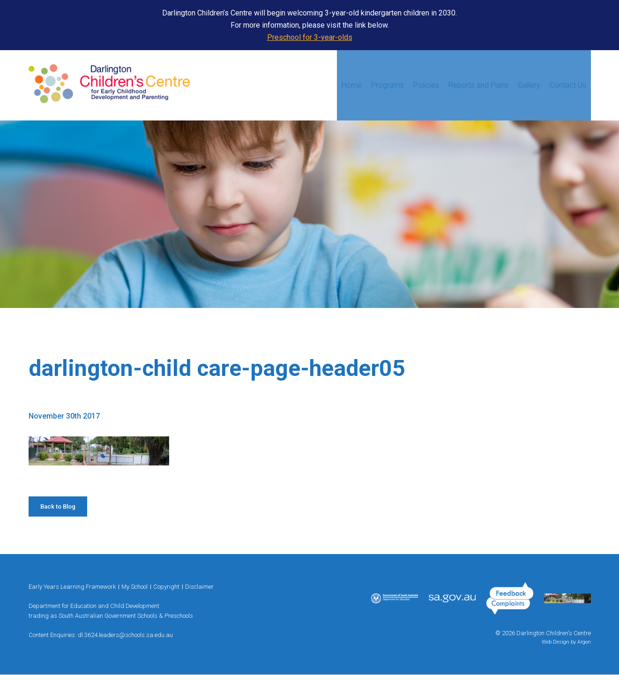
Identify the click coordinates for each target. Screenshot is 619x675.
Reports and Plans (478, 85)
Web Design (555, 642)
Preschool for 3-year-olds (309, 37)
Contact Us (568, 85)
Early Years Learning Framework (72, 586)
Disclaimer (199, 586)
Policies (426, 85)
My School (134, 586)
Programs (387, 85)
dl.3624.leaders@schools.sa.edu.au (125, 634)
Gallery (529, 85)
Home (352, 85)
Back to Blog (57, 506)
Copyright (166, 586)
